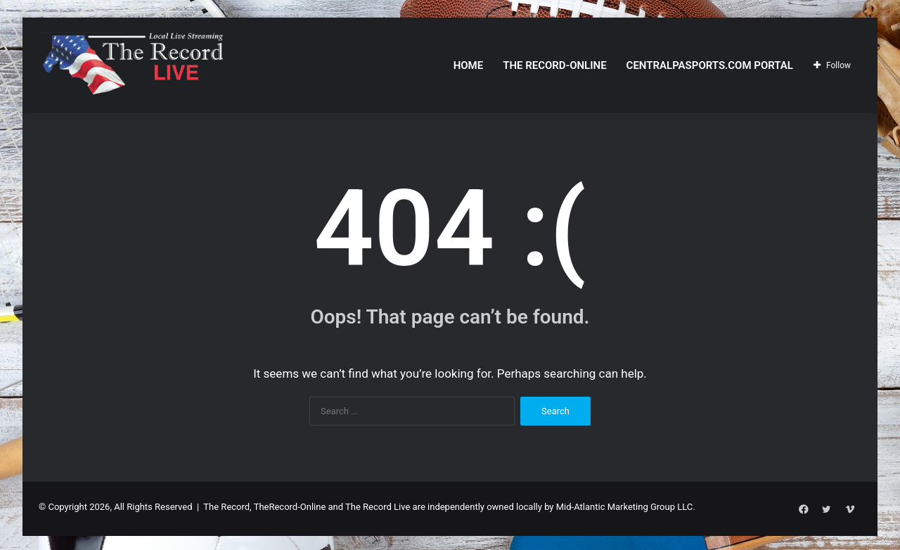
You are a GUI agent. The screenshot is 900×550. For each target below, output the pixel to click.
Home (469, 65)
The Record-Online (554, 65)
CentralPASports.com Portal (709, 65)
